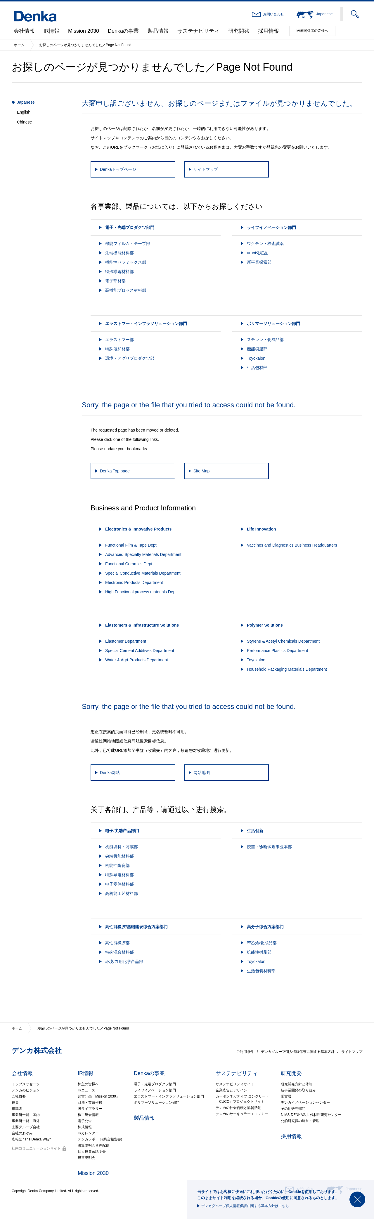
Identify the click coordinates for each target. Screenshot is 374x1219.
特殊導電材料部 (119, 271)
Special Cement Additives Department (139, 650)
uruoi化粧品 (257, 253)
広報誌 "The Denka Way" (31, 1139)
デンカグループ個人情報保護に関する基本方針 (298, 1052)
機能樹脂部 (257, 349)
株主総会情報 (88, 1115)
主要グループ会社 (26, 1127)
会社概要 (19, 1096)
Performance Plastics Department (277, 650)
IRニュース (86, 1090)
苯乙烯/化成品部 (262, 942)
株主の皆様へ (88, 1084)
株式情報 (85, 1127)
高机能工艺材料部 (121, 893)
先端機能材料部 (119, 253)
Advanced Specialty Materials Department (143, 554)
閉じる (357, 1199)
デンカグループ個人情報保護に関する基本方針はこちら (245, 1206)
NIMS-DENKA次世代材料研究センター (311, 1115)
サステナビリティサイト (235, 1084)
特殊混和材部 (117, 349)
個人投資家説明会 (92, 1152)
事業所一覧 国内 (26, 1115)
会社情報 (24, 31)
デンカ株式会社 (37, 1050)
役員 (15, 1102)
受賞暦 (286, 1096)
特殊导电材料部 (119, 874)
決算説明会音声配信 (93, 1145)
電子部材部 (115, 281)
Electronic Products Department (134, 582)
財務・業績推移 (90, 1102)
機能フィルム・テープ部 (127, 243)
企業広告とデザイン (231, 1090)
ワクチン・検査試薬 (265, 243)
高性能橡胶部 (117, 942)
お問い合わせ (273, 14)
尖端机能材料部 (119, 856)
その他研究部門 (293, 1109)
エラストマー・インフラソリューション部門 (169, 1096)
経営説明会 (86, 1158)
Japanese (26, 102)
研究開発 (238, 31)
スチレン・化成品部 (265, 339)
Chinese (24, 122)
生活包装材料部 (261, 970)
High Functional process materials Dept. (141, 591)
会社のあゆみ (22, 1133)
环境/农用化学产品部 (124, 961)
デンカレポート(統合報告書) (100, 1139)
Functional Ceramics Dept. (129, 563)
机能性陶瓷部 (117, 865)
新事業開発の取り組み (298, 1090)
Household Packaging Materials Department (287, 669)
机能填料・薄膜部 (121, 846)
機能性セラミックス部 (125, 262)
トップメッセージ (26, 1084)
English (23, 112)
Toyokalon (256, 358)
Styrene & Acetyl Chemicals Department (283, 641)
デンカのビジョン (26, 1090)
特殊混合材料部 (119, 952)
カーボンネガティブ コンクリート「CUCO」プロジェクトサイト (242, 1099)
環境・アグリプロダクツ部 (129, 358)
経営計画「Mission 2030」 (99, 1096)
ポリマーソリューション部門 (156, 1102)
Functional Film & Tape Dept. (131, 545)
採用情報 (268, 31)
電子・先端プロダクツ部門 (155, 1084)
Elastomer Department (125, 641)
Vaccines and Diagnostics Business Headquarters (292, 545)
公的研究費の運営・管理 (300, 1121)
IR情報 (51, 31)
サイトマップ (351, 1052)
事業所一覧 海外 (26, 1121)
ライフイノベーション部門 (155, 1090)
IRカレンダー (88, 1133)
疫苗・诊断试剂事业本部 (269, 846)
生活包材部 (257, 367)
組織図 (17, 1109)
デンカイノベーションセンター (305, 1102)
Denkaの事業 (123, 31)
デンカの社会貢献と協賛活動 (238, 1108)
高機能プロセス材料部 (125, 290)
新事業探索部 (259, 262)
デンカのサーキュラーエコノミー (242, 1114)
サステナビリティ (198, 31)
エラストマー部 (119, 339)
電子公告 (85, 1121)
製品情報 (158, 31)
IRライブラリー (90, 1109)
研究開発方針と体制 (296, 1084)
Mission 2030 (83, 31)
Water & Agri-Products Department (136, 660)
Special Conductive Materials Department (143, 573)
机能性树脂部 (259, 952)
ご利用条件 (245, 1052)
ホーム (19, 45)
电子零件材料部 (119, 884)
